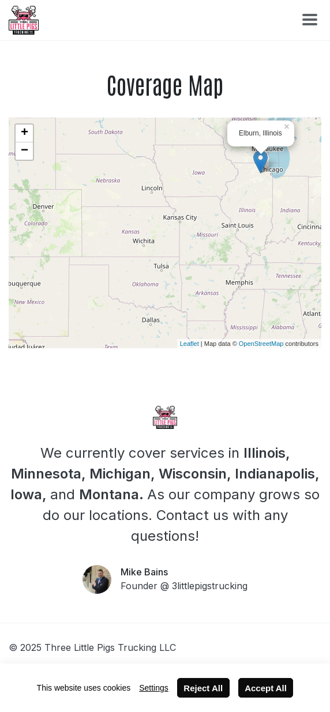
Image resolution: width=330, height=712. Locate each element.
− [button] (24, 151)
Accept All (266, 688)
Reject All (203, 688)
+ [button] (24, 133)
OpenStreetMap (261, 343)
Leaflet (189, 343)
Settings (153, 687)
